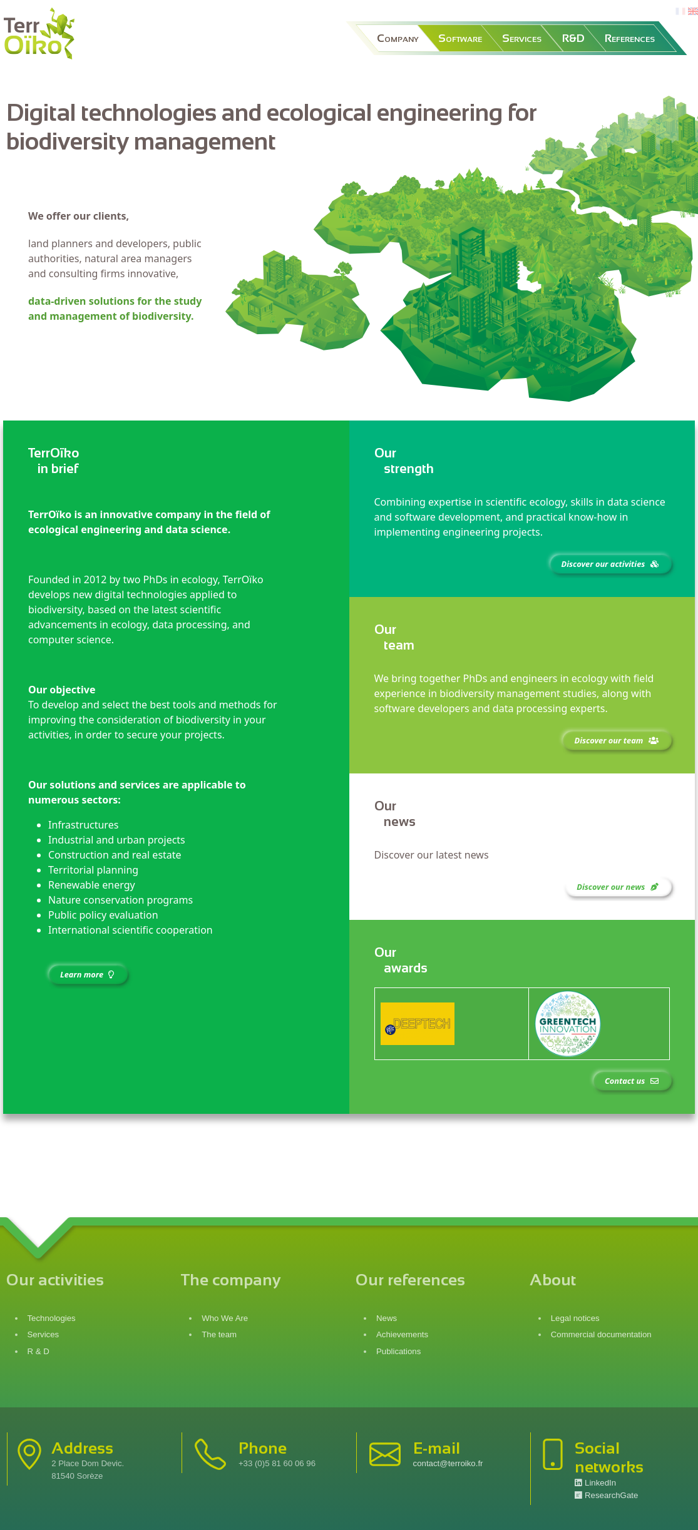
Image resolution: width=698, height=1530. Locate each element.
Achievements (402, 1334)
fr (679, 11)
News (386, 1318)
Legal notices (576, 1318)
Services (521, 38)
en (693, 11)
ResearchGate (606, 1495)
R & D (38, 1351)
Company (397, 38)
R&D (573, 38)
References (630, 38)
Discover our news (618, 886)
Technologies (52, 1318)
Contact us (632, 1080)
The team (219, 1334)
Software (460, 38)
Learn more (88, 974)
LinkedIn (595, 1482)
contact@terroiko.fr (448, 1463)
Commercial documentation (602, 1334)
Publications (398, 1351)
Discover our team (617, 740)
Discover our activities (611, 563)
